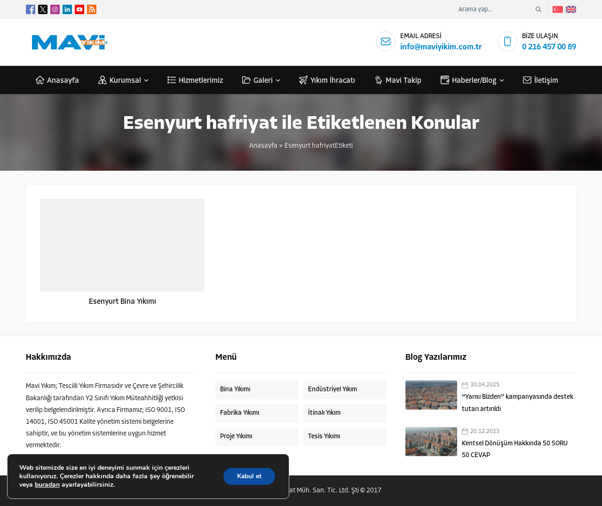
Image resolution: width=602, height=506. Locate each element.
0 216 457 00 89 (549, 47)
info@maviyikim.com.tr (441, 47)
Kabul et (248, 476)
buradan (47, 485)
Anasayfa (263, 146)
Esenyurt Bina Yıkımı (122, 302)
